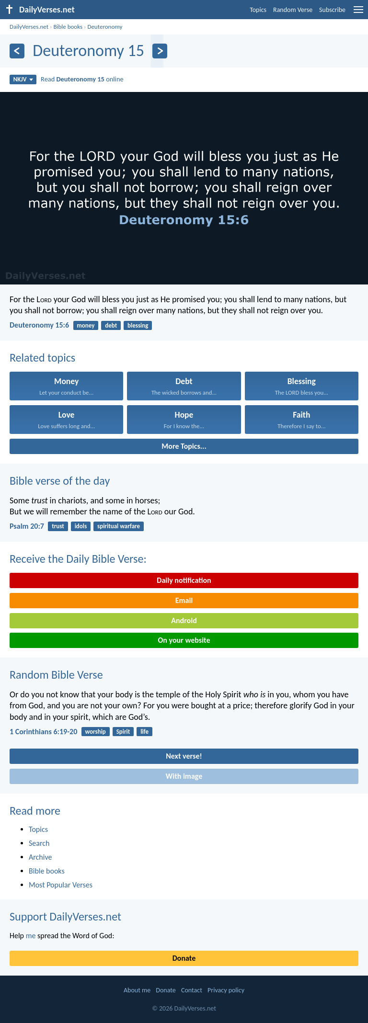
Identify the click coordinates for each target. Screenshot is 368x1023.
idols (81, 526)
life (144, 731)
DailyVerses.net (29, 26)
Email (184, 600)
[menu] (358, 13)
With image (184, 776)
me (31, 935)
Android (183, 620)
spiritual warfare (118, 526)
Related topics (42, 357)
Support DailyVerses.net (65, 916)
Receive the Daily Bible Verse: (78, 559)
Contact (191, 990)
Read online (82, 79)
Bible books (67, 26)
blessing (137, 325)
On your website (184, 640)
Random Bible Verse (56, 675)
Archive (40, 857)
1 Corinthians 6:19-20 (43, 731)
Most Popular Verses (60, 884)
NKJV (23, 79)
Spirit (123, 731)
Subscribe (332, 10)
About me (137, 990)
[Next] (159, 51)
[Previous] (17, 51)
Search (39, 843)
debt (111, 325)
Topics (258, 10)
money (85, 325)
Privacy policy (225, 990)
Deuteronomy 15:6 (39, 325)
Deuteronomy (104, 26)
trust (58, 526)
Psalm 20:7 (27, 526)
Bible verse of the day (60, 481)
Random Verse (292, 10)
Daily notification (184, 580)
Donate (184, 958)
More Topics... (183, 446)
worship (95, 731)
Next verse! (184, 756)
